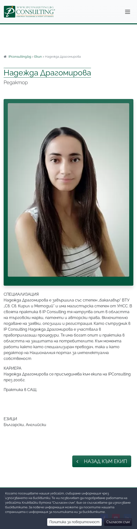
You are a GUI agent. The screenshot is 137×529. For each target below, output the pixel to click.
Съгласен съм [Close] (118, 522)
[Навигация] (127, 12)
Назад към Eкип (101, 461)
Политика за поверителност (74, 522)
